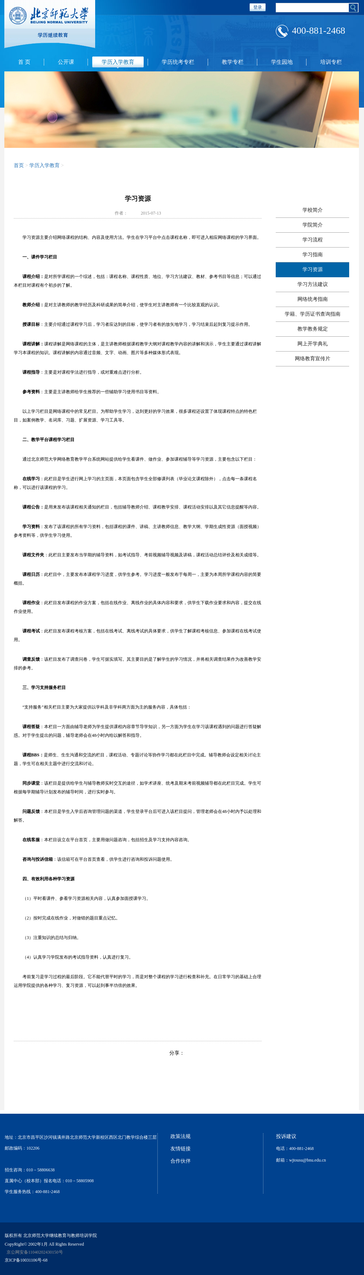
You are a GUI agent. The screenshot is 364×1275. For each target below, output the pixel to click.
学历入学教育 (118, 62)
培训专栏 (331, 62)
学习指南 (312, 254)
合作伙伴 (180, 1161)
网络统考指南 (312, 299)
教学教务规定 (312, 329)
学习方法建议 (312, 284)
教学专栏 (233, 62)
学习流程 (312, 239)
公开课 (66, 62)
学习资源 (312, 269)
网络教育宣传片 (312, 358)
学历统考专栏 (178, 62)
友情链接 (180, 1148)
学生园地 (282, 62)
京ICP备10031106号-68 (26, 1260)
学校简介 (312, 210)
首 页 (24, 62)
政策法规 (180, 1136)
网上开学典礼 (312, 343)
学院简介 (312, 225)
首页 (19, 165)
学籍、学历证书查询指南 (312, 314)
